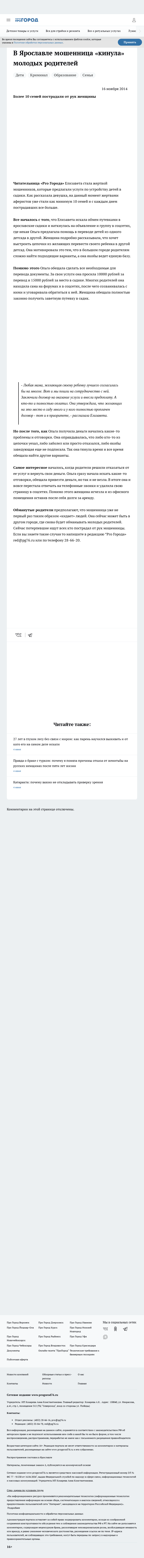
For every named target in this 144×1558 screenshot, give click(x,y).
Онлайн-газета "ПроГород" (53, 1350)
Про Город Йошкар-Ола (20, 1327)
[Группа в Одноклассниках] (115, 1329)
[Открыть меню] (8, 20)
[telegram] (31, 635)
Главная (82, 1383)
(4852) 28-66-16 (42, 1420)
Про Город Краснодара (83, 1345)
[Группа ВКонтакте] (105, 1329)
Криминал (39, 75)
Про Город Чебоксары (19, 1345)
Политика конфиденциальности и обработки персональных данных (45, 1513)
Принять (130, 42)
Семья (87, 75)
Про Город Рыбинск (49, 1336)
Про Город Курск (47, 1327)
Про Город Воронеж (18, 1322)
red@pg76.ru (51, 1423)
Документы (13, 1350)
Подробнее (13, 1507)
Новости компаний (17, 1374)
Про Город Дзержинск (50, 1322)
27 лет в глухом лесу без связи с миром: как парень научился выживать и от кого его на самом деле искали (72, 744)
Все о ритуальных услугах (104, 31)
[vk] (18, 635)
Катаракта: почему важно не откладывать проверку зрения (72, 785)
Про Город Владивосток (51, 1345)
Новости (47, 1383)
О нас (81, 1374)
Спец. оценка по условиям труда (25, 1490)
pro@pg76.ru (58, 1420)
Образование (65, 75)
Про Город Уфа (78, 1336)
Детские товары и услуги (22, 31)
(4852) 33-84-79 (35, 1423)
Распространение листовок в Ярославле (29, 1457)
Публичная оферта (17, 1359)
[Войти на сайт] (134, 20)
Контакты (12, 1383)
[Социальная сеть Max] (105, 1337)
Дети (20, 75)
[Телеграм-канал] (125, 1329)
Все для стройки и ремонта (63, 31)
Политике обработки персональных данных (38, 42)
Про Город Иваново (81, 1322)
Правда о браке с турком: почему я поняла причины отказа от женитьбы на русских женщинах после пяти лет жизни (72, 766)
